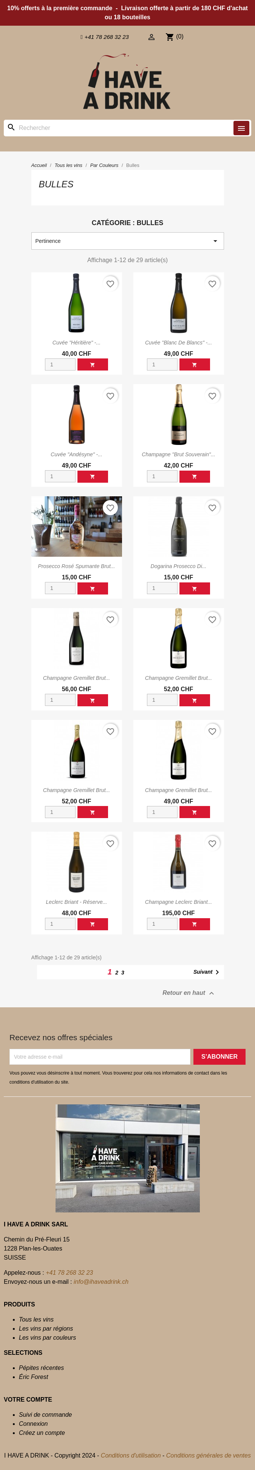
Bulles (56, 184)
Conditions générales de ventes (208, 1455)
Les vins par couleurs (47, 1337)
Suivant (207, 972)
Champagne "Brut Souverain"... (178, 454)
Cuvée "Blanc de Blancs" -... (178, 343)
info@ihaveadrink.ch (101, 1282)
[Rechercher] (127, 128)
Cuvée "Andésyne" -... (76, 454)
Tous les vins (36, 1319)
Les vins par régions (46, 1328)
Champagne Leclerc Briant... (178, 902)
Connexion (33, 1424)
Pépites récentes (41, 1368)
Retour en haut (189, 993)
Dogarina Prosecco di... (179, 566)
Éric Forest (33, 1377)
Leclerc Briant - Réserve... (76, 902)
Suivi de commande (45, 1414)
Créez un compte (42, 1433)
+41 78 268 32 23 (69, 1272)
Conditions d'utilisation (131, 1455)
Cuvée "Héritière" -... (76, 343)
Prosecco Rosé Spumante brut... (76, 566)
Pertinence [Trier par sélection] (128, 241)
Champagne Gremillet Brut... (76, 678)
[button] (104, 37)
